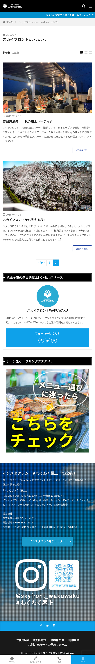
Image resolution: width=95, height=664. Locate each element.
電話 (59, 659)
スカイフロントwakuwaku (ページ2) (38, 22)
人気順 (15, 52)
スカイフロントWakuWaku (58, 653)
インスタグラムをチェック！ (47, 541)
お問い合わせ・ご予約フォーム (47, 644)
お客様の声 (57, 640)
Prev (42, 262)
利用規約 (73, 640)
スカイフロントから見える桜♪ (24, 220)
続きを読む (82, 150)
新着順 (6, 52)
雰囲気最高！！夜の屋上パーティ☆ (28, 121)
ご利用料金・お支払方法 (31, 640)
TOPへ (83, 659)
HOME (9, 22)
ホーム (12, 659)
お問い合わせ (35, 659)
